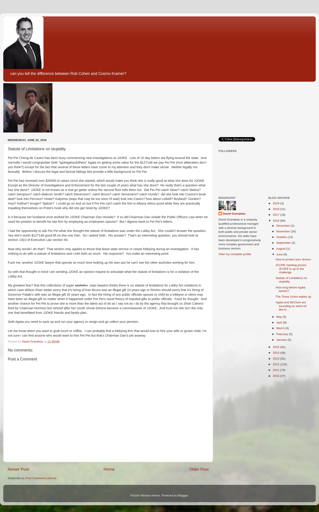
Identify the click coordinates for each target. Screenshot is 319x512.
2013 (276, 358)
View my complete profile (234, 254)
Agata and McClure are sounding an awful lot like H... (291, 306)
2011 (276, 370)
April (279, 322)
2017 (276, 214)
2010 (276, 376)
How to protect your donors (293, 259)
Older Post (199, 469)
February (282, 334)
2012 (276, 364)
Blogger (183, 495)
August (281, 248)
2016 (276, 220)
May (279, 316)
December (283, 225)
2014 (276, 352)
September (284, 242)
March (280, 328)
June (280, 254)
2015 (276, 347)
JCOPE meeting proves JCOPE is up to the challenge (291, 268)
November (283, 231)
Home (109, 469)
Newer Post (18, 469)
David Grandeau (234, 213)
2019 (276, 203)
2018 (276, 209)
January (282, 339)
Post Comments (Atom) (41, 478)
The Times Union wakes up (293, 296)
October (282, 237)
